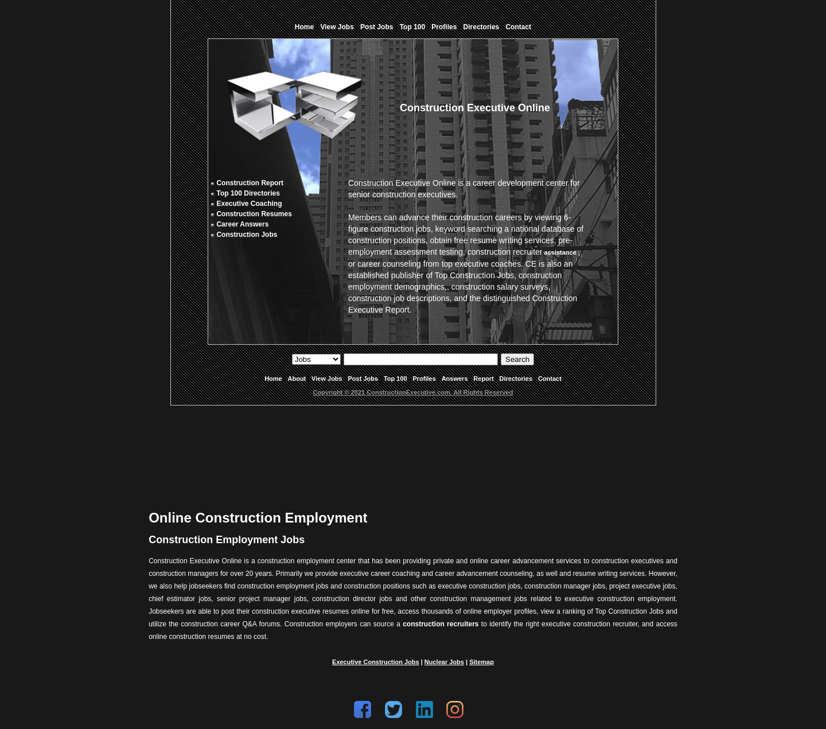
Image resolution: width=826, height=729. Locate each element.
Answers (455, 378)
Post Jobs (376, 27)
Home (304, 27)
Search (517, 359)
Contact (518, 27)
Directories (481, 27)
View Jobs (336, 27)
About (297, 378)
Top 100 (412, 27)
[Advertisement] (413, 448)
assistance (560, 252)
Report (483, 378)
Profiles (444, 27)
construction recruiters (440, 624)
